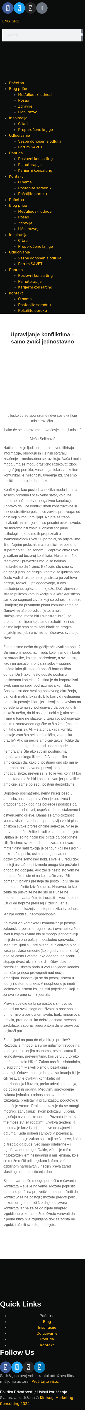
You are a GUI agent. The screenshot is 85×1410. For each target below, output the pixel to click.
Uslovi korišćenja (52, 1392)
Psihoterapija (30, 164)
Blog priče (18, 88)
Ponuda (16, 153)
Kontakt (16, 176)
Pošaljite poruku (32, 193)
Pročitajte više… (45, 1381)
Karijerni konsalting (35, 170)
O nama (25, 182)
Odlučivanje (19, 135)
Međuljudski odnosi (35, 94)
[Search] (82, 35)
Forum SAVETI (31, 147)
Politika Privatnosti (17, 1392)
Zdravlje (25, 106)
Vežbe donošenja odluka (39, 141)
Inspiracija (18, 118)
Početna (16, 83)
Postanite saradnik (34, 188)
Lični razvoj (28, 112)
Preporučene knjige (35, 129)
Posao (23, 100)
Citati (23, 123)
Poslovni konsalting (35, 158)
